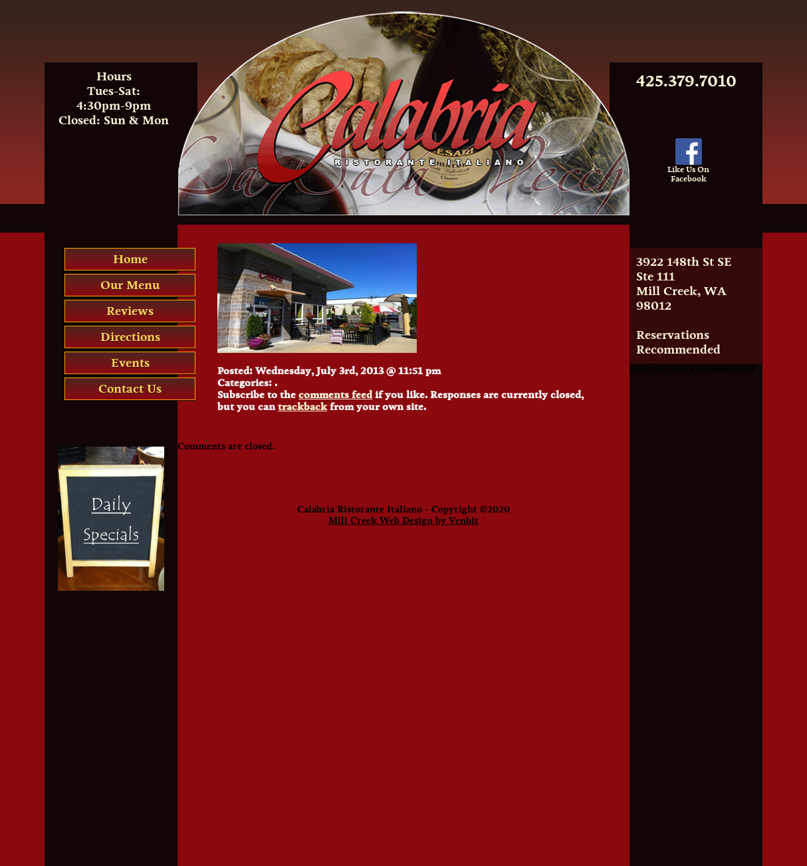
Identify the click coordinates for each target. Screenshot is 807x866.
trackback (302, 407)
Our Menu (130, 285)
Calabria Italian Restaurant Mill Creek (404, 16)
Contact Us (130, 388)
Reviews (130, 311)
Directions (130, 337)
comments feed (335, 395)
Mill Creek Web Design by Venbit (403, 520)
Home (130, 259)
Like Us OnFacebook (688, 170)
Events (130, 363)
